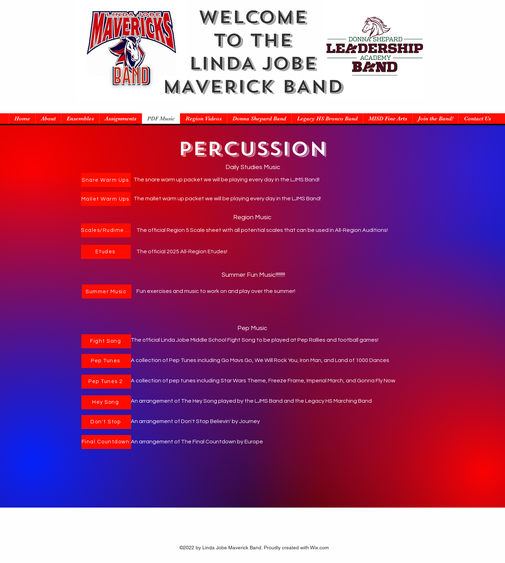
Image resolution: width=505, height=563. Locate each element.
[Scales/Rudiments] (106, 230)
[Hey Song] (106, 402)
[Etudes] (106, 252)
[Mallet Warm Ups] (106, 199)
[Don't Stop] (106, 422)
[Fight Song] (106, 341)
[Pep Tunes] (106, 361)
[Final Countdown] (106, 442)
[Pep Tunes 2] (106, 382)
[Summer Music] (107, 291)
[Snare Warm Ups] (106, 180)
